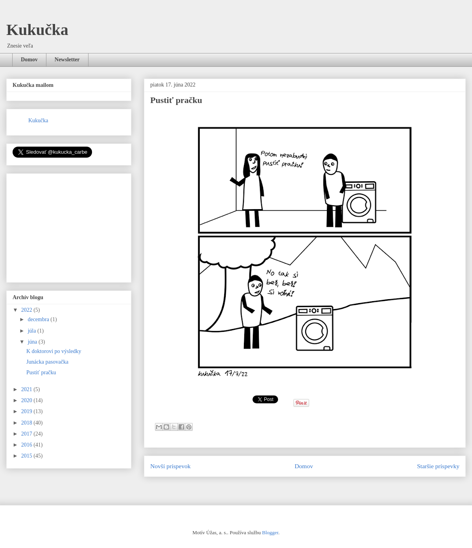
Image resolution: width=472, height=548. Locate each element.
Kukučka (37, 30)
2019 (27, 411)
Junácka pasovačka (47, 362)
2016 (27, 445)
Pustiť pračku (41, 372)
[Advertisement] (72, 226)
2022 (27, 310)
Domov (29, 60)
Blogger (270, 532)
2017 (27, 434)
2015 (27, 456)
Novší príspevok (170, 466)
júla (32, 331)
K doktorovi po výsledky (53, 351)
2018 (27, 423)
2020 (27, 400)
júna (33, 342)
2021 (27, 389)
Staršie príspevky (438, 466)
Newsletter (67, 60)
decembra (39, 319)
